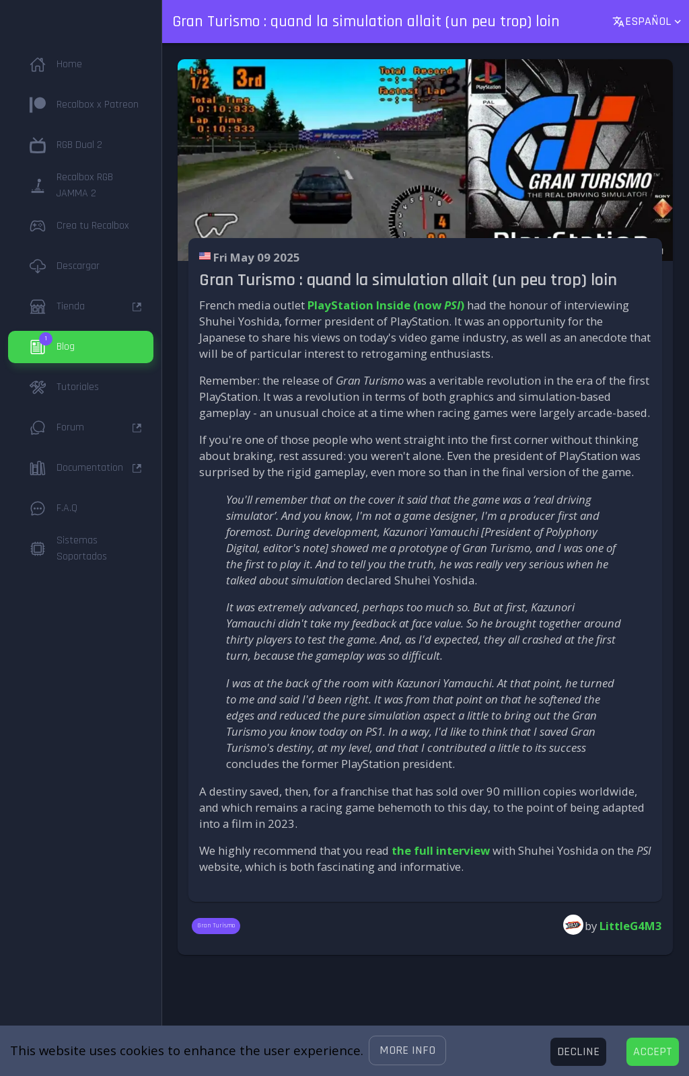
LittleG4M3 (631, 925)
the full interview (441, 850)
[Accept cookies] (652, 1052)
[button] (407, 1050)
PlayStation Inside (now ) (385, 305)
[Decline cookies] (578, 1052)
